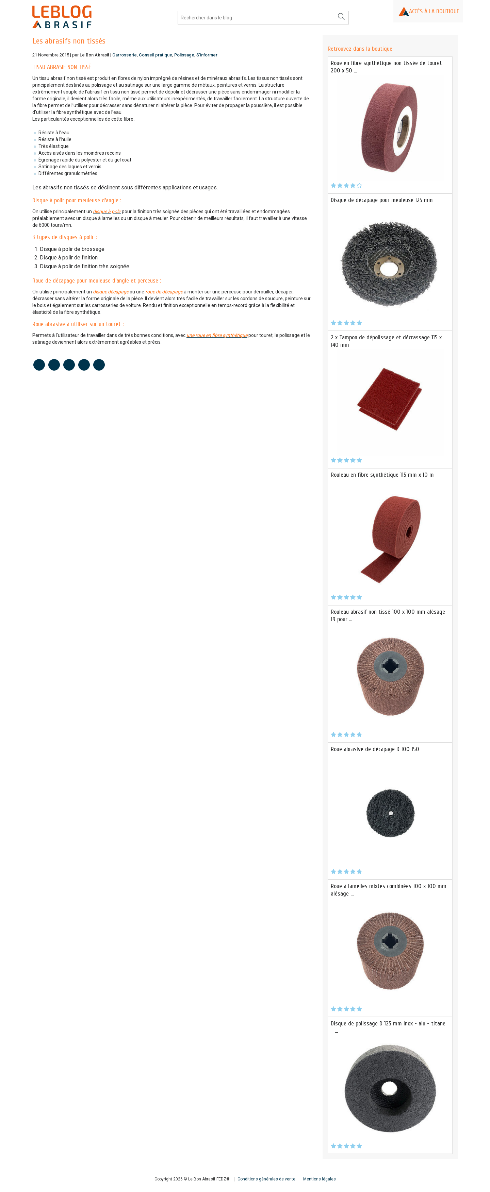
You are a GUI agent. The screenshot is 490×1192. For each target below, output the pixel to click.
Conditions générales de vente (266, 1179)
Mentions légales (319, 1179)
